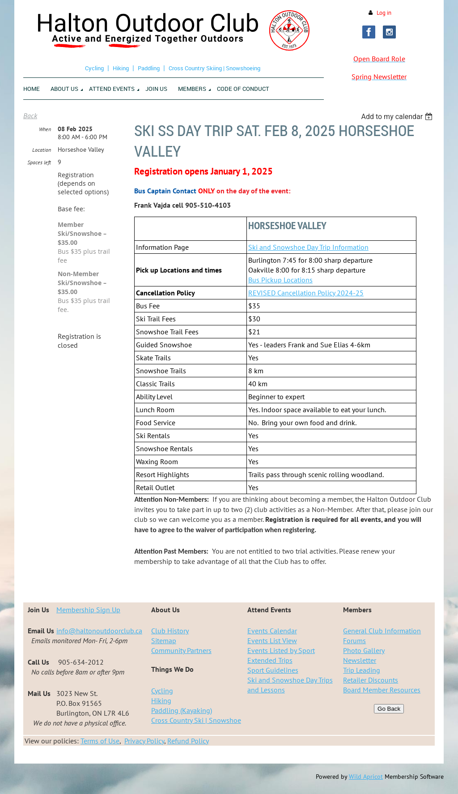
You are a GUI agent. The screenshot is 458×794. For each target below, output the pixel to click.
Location (41, 149)
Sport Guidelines (272, 670)
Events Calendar (272, 630)
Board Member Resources (381, 689)
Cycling (94, 68)
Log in (384, 13)
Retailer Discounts (370, 679)
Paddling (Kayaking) (181, 710)
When (45, 129)
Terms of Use (100, 740)
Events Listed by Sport (281, 650)
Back (30, 115)
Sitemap (163, 640)
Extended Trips (270, 660)
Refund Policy (188, 740)
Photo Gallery (364, 650)
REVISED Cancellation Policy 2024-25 (306, 292)
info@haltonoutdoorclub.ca (99, 630)
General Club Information (382, 630)
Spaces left (39, 162)
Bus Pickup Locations (280, 279)
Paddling (149, 68)
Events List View (272, 640)
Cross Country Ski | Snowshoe (196, 720)
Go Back (388, 708)
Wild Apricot (366, 777)
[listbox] (398, 116)
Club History (170, 630)
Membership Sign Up (88, 609)
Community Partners (181, 650)
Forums (354, 640)
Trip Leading (361, 670)
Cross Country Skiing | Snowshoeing (214, 68)
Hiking (121, 68)
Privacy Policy (144, 740)
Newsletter (359, 660)
